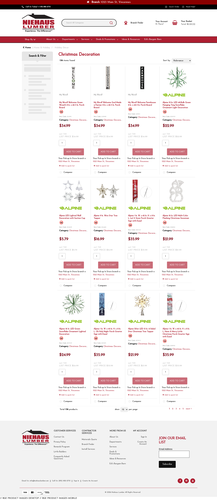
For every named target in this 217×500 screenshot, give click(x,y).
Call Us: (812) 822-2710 (61, 481)
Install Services (88, 449)
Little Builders (60, 452)
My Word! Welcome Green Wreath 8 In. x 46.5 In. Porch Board (71, 105)
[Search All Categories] (89, 23)
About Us (50, 39)
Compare (65, 172)
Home (27, 48)
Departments (68, 39)
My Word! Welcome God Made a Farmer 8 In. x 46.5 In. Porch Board (107, 105)
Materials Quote (89, 439)
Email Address (165, 449)
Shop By (29, 39)
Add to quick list (67, 166)
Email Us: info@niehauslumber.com (35, 481)
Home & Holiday (42, 48)
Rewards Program (62, 447)
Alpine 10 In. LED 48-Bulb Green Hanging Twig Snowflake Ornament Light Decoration (177, 105)
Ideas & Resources (131, 39)
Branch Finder (88, 444)
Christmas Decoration (79, 120)
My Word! (63, 95)
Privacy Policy (60, 442)
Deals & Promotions (105, 39)
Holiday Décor (62, 48)
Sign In (144, 437)
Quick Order (174, 7)
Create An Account (90, 481)
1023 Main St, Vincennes (69, 161)
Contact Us (59, 437)
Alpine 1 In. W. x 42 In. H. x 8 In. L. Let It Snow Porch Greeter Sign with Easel (141, 218)
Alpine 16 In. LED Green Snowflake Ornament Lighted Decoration (72, 331)
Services (85, 39)
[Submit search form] (111, 22)
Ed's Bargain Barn (152, 39)
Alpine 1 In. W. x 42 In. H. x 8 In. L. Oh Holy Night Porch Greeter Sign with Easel (108, 331)
